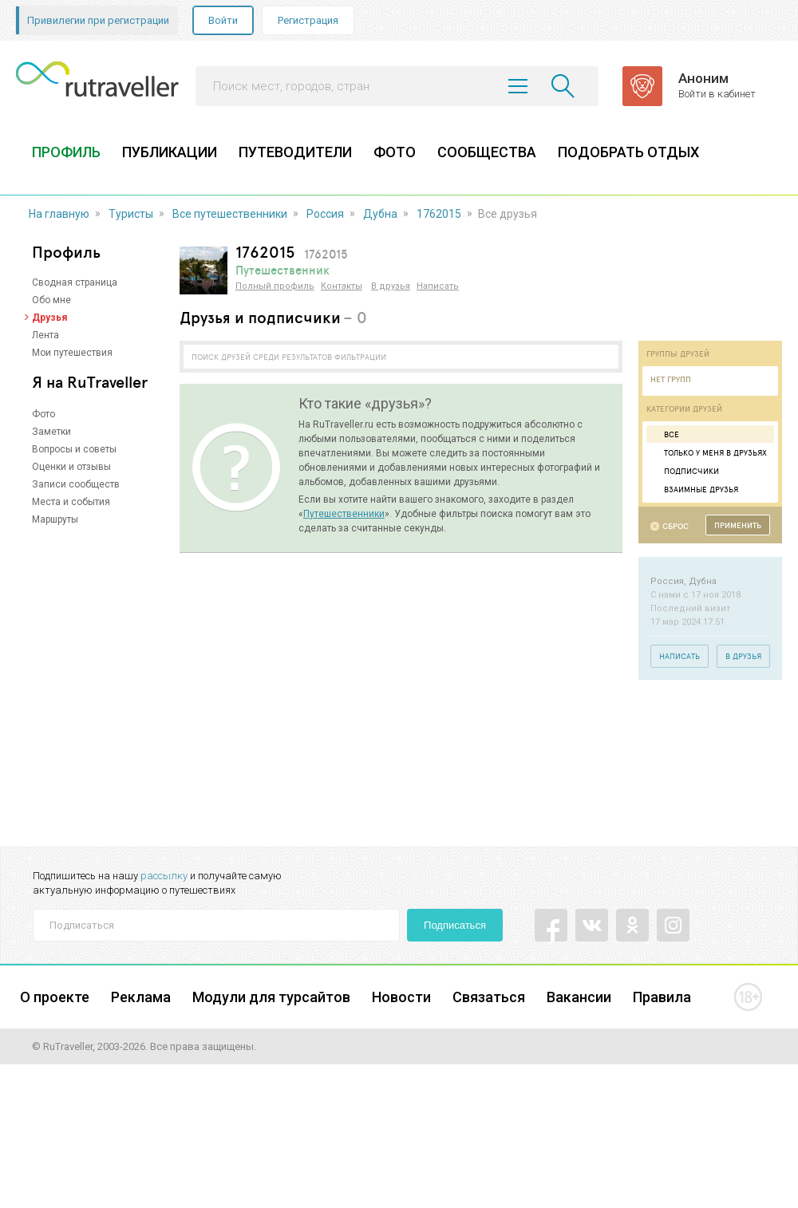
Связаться (488, 997)
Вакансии (579, 997)
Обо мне (51, 300)
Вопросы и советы (74, 449)
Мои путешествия (72, 352)
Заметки (51, 431)
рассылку (164, 876)
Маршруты (55, 519)
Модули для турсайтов (271, 997)
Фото (43, 414)
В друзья (390, 286)
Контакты (341, 286)
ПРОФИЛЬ (66, 152)
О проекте (54, 997)
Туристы (131, 213)
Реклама (141, 997)
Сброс (675, 526)
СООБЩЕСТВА (486, 152)
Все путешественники (229, 213)
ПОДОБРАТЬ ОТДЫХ (628, 152)
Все (664, 434)
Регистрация (308, 20)
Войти (223, 20)
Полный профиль (274, 286)
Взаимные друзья (694, 489)
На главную (59, 213)
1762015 (439, 213)
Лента (45, 335)
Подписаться (455, 925)
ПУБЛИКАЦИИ (169, 152)
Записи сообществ (76, 484)
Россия (325, 213)
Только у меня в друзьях (708, 452)
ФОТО (394, 152)
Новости (401, 997)
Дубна (380, 213)
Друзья (49, 317)
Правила (662, 997)
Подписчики (684, 470)
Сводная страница (74, 282)
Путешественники (344, 513)
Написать (438, 286)
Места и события (71, 501)
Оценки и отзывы (71, 466)
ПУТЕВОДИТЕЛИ (295, 152)
